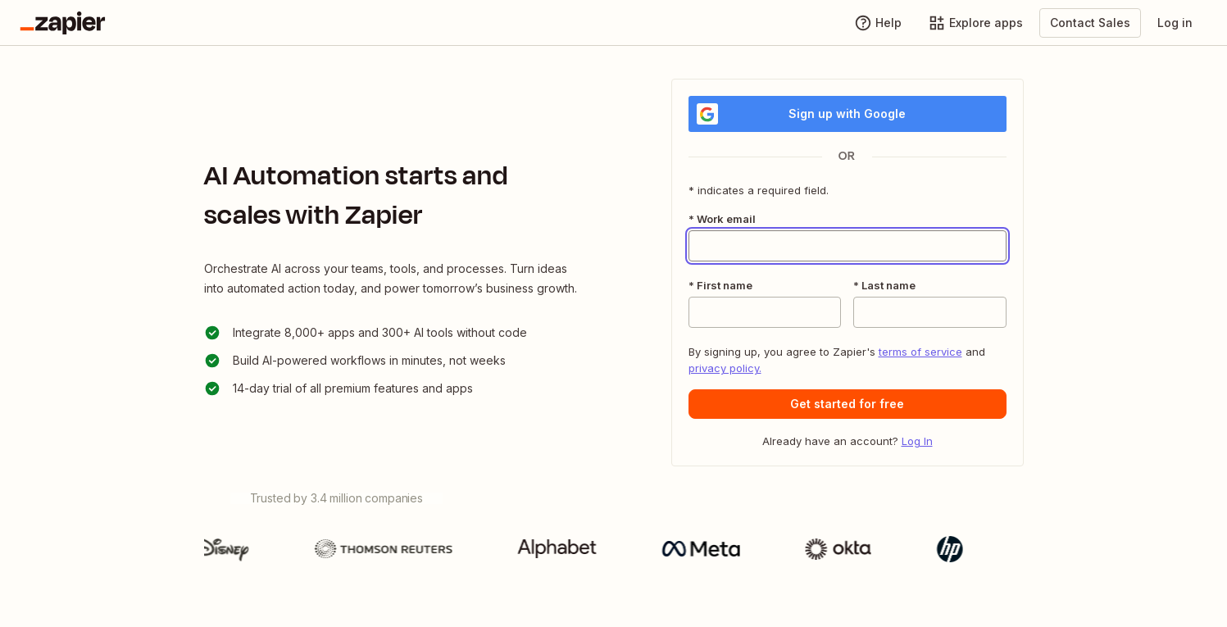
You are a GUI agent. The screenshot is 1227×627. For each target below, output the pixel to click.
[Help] (877, 23)
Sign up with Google (802, 114)
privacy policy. (724, 368)
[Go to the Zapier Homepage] (63, 22)
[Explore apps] (975, 23)
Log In (917, 441)
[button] (847, 404)
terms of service (920, 351)
